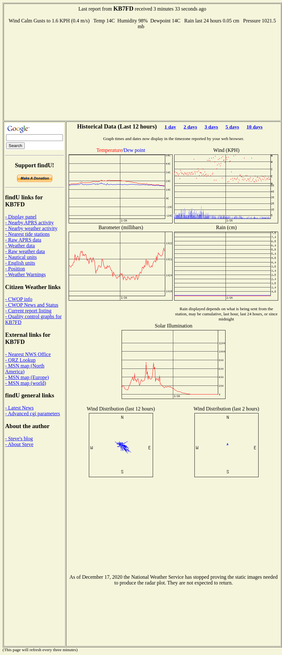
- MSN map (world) (25, 383)
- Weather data (20, 245)
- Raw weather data (25, 251)
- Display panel (21, 217)
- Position (15, 268)
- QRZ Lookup (20, 360)
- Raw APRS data (23, 240)
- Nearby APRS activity (29, 222)
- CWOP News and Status (31, 305)
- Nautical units (21, 257)
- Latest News (19, 407)
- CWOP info (18, 299)
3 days (211, 126)
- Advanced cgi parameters (32, 413)
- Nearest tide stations (27, 234)
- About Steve (19, 444)
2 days (190, 126)
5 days (232, 126)
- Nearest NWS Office (28, 354)
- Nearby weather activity (31, 228)
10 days (254, 126)
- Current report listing (28, 310)
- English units (20, 263)
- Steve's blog (19, 438)
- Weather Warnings (25, 274)
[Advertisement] (142, 74)
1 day (170, 126)
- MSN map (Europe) (27, 377)
